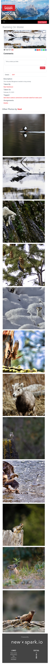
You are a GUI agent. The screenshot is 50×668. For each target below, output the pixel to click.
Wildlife (6, 103)
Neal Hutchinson (8, 87)
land (5, 97)
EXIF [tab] (13, 74)
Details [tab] (7, 74)
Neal (20, 109)
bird (21, 97)
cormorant (26, 97)
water (36, 97)
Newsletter (13, 659)
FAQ (14, 656)
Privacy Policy (13, 654)
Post (43, 67)
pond (40, 97)
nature (8, 97)
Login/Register (42, 22)
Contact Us (13, 657)
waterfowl (32, 97)
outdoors (13, 97)
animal (18, 97)
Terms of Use (13, 653)
